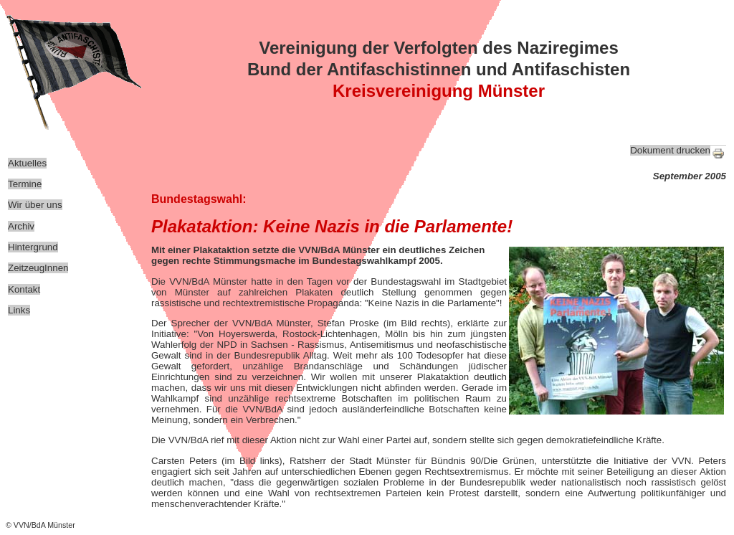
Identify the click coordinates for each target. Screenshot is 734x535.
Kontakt (24, 289)
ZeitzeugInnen (38, 267)
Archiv (21, 226)
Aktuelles (27, 163)
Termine (25, 184)
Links (19, 310)
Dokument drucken (670, 150)
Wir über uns (35, 204)
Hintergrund (33, 247)
